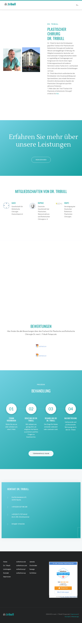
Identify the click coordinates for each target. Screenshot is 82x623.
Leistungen (7, 569)
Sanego (32, 569)
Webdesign (75, 616)
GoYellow (32, 573)
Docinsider (33, 565)
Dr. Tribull (6, 565)
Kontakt (6, 573)
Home (5, 562)
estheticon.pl (20, 569)
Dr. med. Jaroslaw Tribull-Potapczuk (69, 596)
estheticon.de (21, 562)
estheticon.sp (21, 573)
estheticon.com (21, 565)
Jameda (32, 562)
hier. (57, 93)
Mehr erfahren (41, 160)
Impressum (7, 577)
